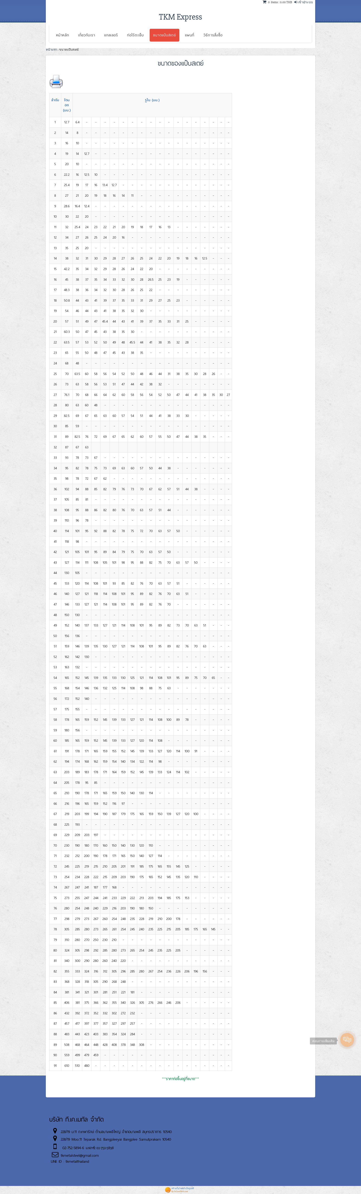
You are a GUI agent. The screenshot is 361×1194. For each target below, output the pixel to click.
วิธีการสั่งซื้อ (213, 35)
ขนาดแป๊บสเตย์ (164, 35)
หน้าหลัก (62, 35)
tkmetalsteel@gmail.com (80, 1155)
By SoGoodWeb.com (180, 1191)
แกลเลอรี (111, 35)
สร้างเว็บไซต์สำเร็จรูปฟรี (183, 1188)
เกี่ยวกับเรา (86, 35)
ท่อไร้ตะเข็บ (135, 35)
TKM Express (180, 17)
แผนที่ (190, 35)
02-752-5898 (105, 1148)
